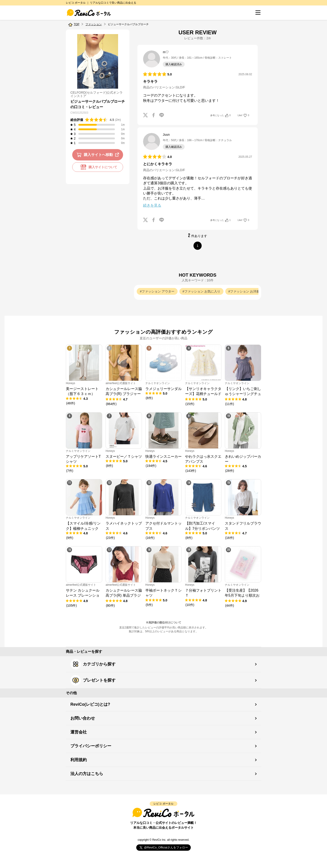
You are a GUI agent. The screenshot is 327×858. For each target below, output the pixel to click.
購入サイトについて (97, 167)
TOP (76, 24)
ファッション (93, 24)
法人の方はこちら (86, 773)
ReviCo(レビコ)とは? (90, 704)
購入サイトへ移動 (99, 154)
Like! (243, 115)
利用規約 (78, 760)
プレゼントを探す (93, 680)
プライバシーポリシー (90, 746)
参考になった (220, 115)
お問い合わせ (82, 718)
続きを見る (152, 205)
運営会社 (78, 732)
